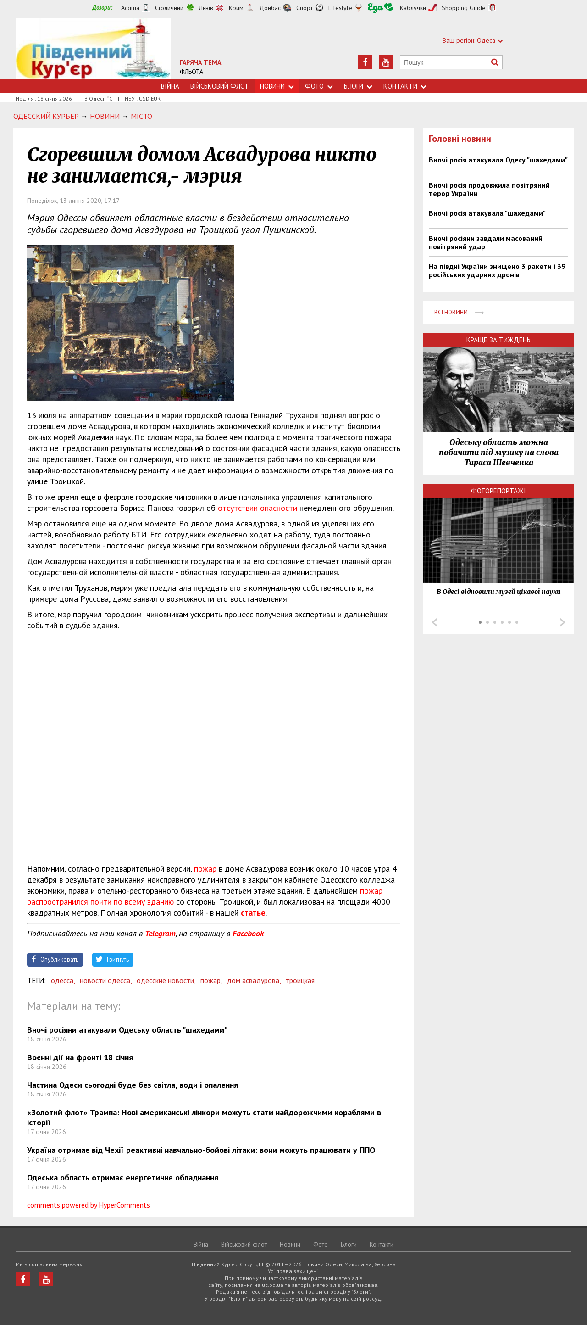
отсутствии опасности (257, 508)
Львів (206, 8)
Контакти (404, 86)
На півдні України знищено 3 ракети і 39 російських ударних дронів (497, 270)
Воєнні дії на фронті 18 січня (80, 1057)
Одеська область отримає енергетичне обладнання (122, 1177)
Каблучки (413, 8)
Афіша (130, 8)
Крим (236, 8)
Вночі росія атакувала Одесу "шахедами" (498, 159)
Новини (277, 86)
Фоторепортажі (498, 490)
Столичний (169, 8)
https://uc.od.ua (93, 48)
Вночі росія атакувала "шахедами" (487, 213)
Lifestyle (340, 8)
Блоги (358, 86)
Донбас (270, 8)
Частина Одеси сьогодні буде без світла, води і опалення (132, 1084)
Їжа (380, 8)
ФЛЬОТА (191, 71)
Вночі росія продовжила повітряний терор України (489, 189)
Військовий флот (219, 86)
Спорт (304, 8)
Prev (434, 622)
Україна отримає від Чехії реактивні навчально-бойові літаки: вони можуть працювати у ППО (201, 1150)
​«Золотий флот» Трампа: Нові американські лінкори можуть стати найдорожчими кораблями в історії (204, 1117)
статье (253, 912)
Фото (319, 86)
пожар (205, 868)
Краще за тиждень (498, 339)
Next (562, 622)
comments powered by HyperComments (88, 1204)
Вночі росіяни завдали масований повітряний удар (486, 242)
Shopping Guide (464, 8)
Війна (170, 86)
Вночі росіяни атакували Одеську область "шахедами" (127, 1029)
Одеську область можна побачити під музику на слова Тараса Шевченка (499, 452)
